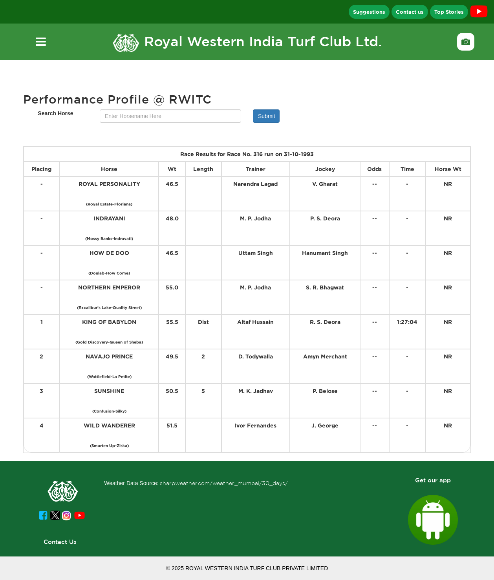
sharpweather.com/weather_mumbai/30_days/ (224, 483)
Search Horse (55, 113)
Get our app (433, 480)
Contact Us (60, 541)
